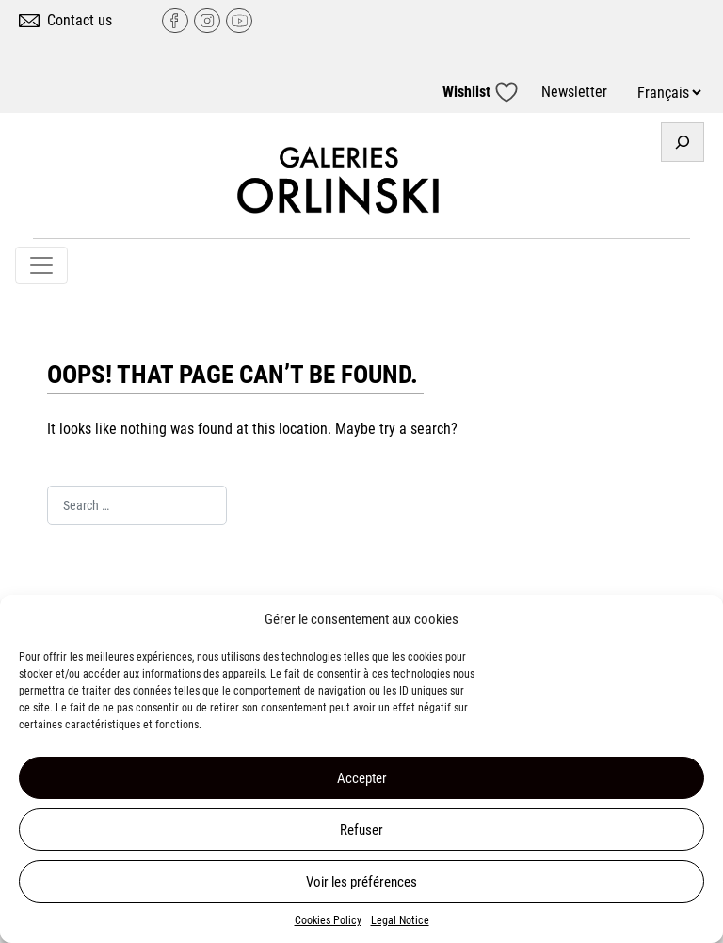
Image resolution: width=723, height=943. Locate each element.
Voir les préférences (361, 881)
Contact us (79, 20)
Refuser (361, 830)
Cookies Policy (328, 920)
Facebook (175, 20)
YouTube (239, 20)
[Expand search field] (682, 142)
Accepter (362, 778)
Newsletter (574, 92)
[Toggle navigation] (41, 265)
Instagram (207, 20)
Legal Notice (400, 920)
